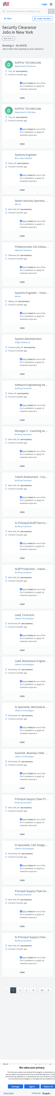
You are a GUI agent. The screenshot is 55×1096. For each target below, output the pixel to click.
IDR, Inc (18, 204)
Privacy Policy (9, 1093)
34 (42, 990)
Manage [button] (15, 1086)
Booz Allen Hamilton (23, 158)
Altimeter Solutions (23, 250)
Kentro (18, 296)
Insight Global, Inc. (23, 342)
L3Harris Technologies (24, 618)
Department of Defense (25, 66)
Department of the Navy (25, 112)
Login (44, 4)
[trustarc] (46, 1093)
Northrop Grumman (23, 388)
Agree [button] (32, 1086)
